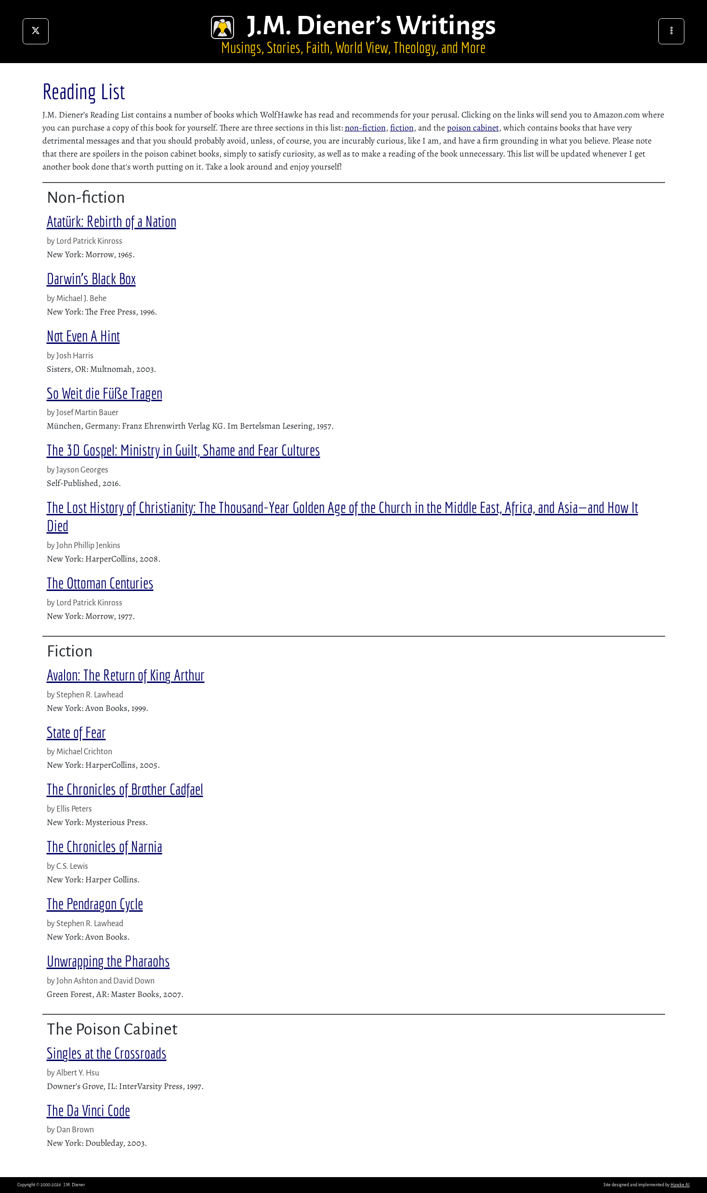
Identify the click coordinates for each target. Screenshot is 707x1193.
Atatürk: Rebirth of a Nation (111, 221)
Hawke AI (680, 1184)
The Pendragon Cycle (95, 903)
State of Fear (76, 732)
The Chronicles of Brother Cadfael (125, 789)
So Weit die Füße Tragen (104, 393)
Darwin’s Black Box (91, 278)
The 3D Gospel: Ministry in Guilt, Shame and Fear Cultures (183, 450)
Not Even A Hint (83, 335)
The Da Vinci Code (88, 1110)
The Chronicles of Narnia (104, 846)
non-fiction (365, 127)
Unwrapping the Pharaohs (108, 961)
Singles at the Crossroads (107, 1053)
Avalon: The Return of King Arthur (126, 674)
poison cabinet (473, 127)
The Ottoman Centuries (100, 582)
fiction (402, 127)
